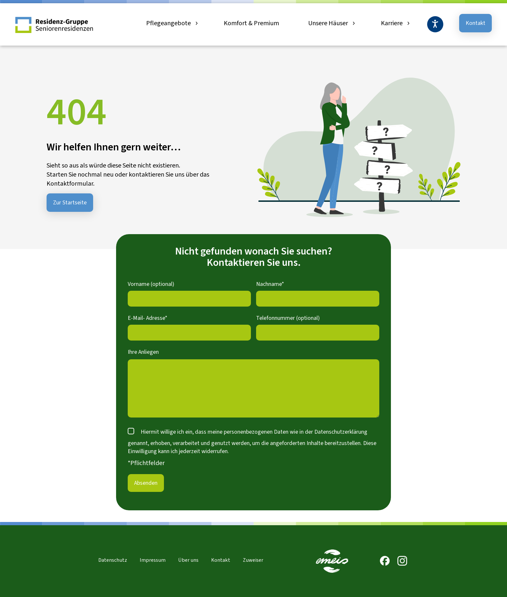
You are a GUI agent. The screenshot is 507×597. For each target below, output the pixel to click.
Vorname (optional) (151, 284)
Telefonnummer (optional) (288, 318)
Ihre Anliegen (143, 352)
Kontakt (475, 23)
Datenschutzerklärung (340, 432)
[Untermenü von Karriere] (408, 23)
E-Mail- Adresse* (147, 318)
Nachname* (270, 284)
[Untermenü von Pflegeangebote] (196, 23)
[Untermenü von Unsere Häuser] (353, 23)
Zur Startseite (70, 203)
